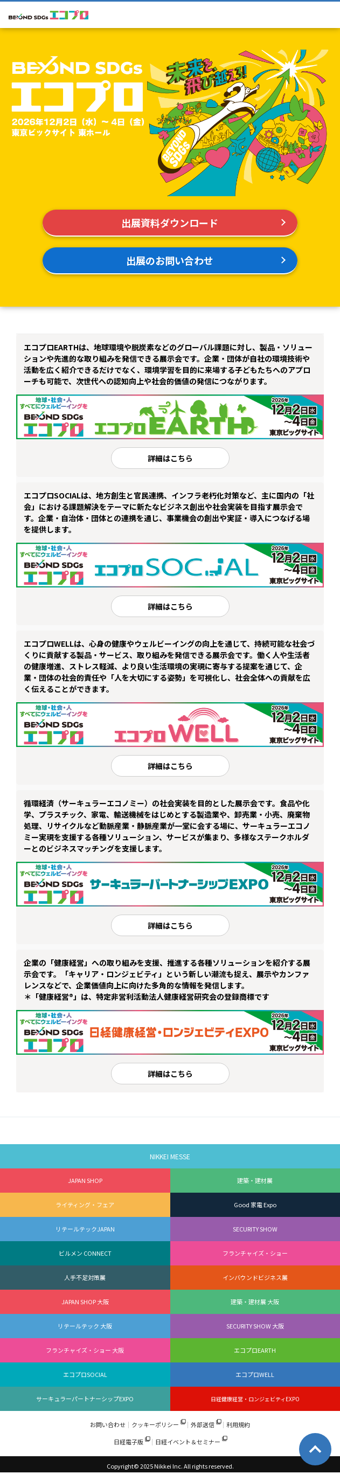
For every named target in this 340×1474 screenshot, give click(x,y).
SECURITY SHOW (255, 1228)
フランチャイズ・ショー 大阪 (85, 1350)
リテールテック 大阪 (85, 1325)
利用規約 (238, 1425)
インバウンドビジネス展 (255, 1277)
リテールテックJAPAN (85, 1228)
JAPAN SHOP (85, 1180)
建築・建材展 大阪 (255, 1301)
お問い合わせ (108, 1425)
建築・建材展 (255, 1180)
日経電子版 (128, 1442)
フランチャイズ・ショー (255, 1253)
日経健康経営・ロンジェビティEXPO (255, 1399)
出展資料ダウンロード (169, 223)
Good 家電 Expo (255, 1204)
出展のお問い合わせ (169, 260)
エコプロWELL (254, 1374)
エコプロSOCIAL (85, 1374)
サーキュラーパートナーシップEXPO (85, 1398)
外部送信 (202, 1425)
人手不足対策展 (85, 1277)
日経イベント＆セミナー (187, 1442)
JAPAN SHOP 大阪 (85, 1301)
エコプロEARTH (255, 1350)
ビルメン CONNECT (85, 1253)
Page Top (315, 1449)
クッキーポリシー (155, 1425)
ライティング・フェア (84, 1204)
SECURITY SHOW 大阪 (255, 1325)
